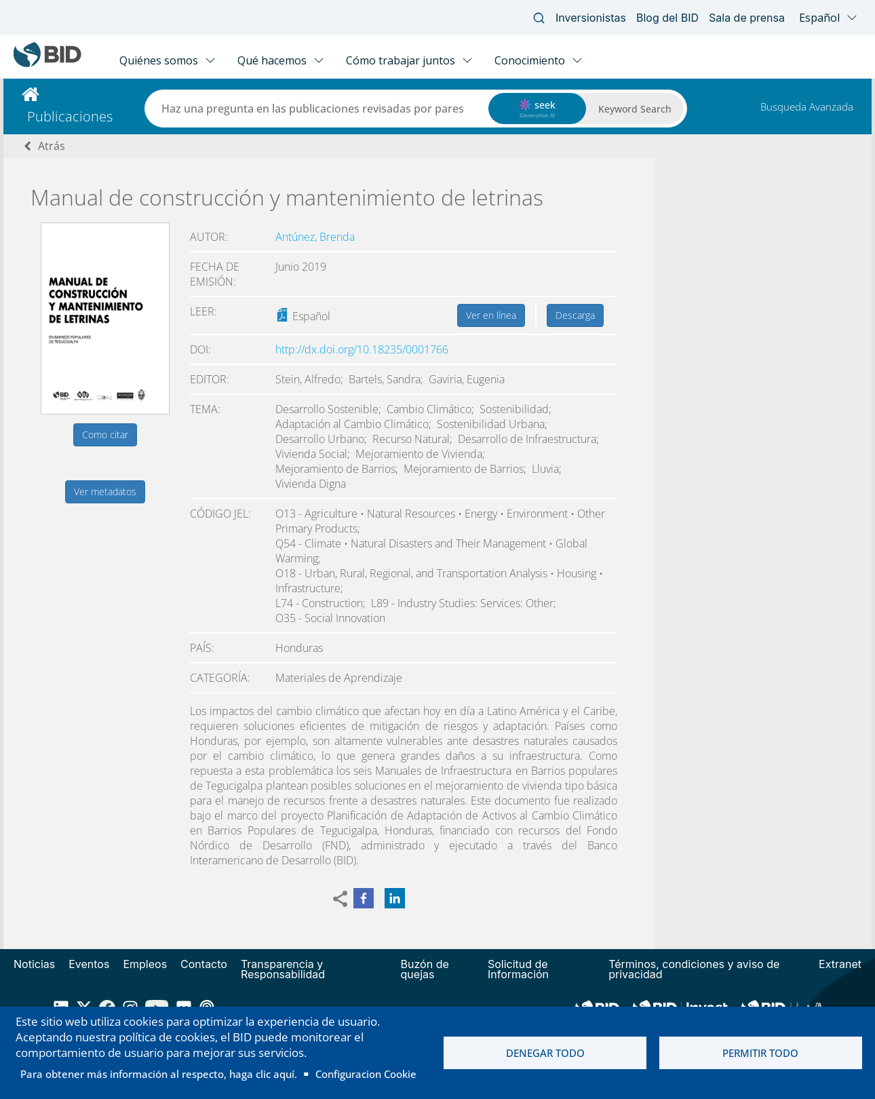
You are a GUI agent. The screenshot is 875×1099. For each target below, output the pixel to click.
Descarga (575, 315)
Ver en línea (491, 315)
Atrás (51, 145)
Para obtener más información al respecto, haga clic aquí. (158, 1074)
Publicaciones (70, 116)
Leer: (203, 311)
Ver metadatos (105, 491)
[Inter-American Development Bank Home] (47, 64)
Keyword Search (635, 108)
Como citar (105, 434)
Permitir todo (760, 1053)
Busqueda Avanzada (806, 106)
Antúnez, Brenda (315, 236)
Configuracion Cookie (365, 1074)
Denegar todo (545, 1053)
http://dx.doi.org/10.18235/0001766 (361, 349)
